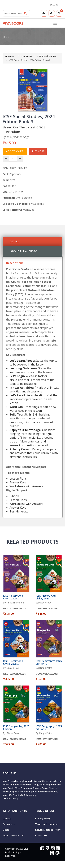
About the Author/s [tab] (24, 251)
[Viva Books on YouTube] (51, 853)
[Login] (51, 13)
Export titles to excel (13, 835)
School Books (25, 56)
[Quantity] (13, 159)
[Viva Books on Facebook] (42, 849)
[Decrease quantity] (6, 159)
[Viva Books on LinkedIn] (57, 849)
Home (9, 56)
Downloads (9, 824)
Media (6, 829)
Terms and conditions (47, 824)
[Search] (25, 13)
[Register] (44, 13)
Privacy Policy (42, 818)
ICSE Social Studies (46, 56)
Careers (7, 818)
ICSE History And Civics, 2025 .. (13, 597)
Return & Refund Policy (47, 829)
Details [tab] (15, 241)
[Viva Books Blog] (57, 853)
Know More (10, 798)
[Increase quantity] (20, 159)
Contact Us (41, 835)
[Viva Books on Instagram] (52, 849)
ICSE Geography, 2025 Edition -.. (49, 662)
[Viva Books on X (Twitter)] (47, 849)
